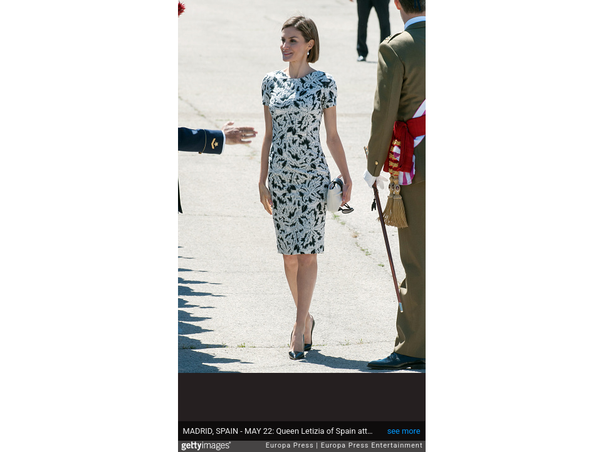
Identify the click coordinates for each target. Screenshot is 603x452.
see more (404, 431)
